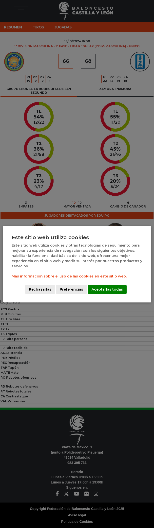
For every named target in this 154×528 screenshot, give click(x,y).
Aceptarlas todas (107, 289)
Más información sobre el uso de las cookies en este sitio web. (69, 276)
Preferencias (71, 289)
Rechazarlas (40, 289)
